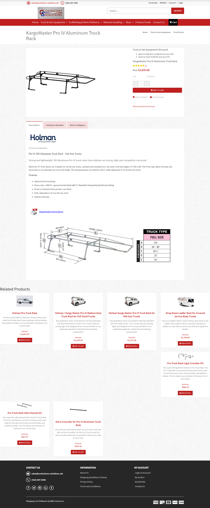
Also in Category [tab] (78, 125)
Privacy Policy (86, 481)
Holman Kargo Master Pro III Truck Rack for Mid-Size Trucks (132, 314)
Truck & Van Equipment (54, 22)
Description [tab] (34, 125)
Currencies (153, 3)
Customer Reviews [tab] (55, 125)
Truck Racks (179, 32)
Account (172, 3)
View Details (24, 340)
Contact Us (159, 22)
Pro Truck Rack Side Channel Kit (25, 412)
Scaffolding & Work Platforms (85, 22)
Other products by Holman (144, 106)
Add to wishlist (140, 97)
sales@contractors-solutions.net (45, 3)
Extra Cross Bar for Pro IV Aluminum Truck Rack (78, 423)
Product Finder (143, 22)
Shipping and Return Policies (93, 477)
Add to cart (157, 90)
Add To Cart (78, 346)
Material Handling (113, 22)
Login (180, 3)
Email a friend (157, 97)
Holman (24, 331)
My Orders (139, 477)
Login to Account (143, 472)
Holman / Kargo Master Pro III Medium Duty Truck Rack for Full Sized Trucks (78, 314)
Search (178, 10)
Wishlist (163, 3)
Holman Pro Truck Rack (24, 313)
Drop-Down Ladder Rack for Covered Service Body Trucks (185, 314)
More (129, 22)
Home (35, 22)
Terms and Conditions (90, 486)
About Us (84, 472)
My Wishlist (140, 481)
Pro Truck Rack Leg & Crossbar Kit (185, 363)
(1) (146, 65)
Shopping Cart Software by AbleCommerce (45, 501)
